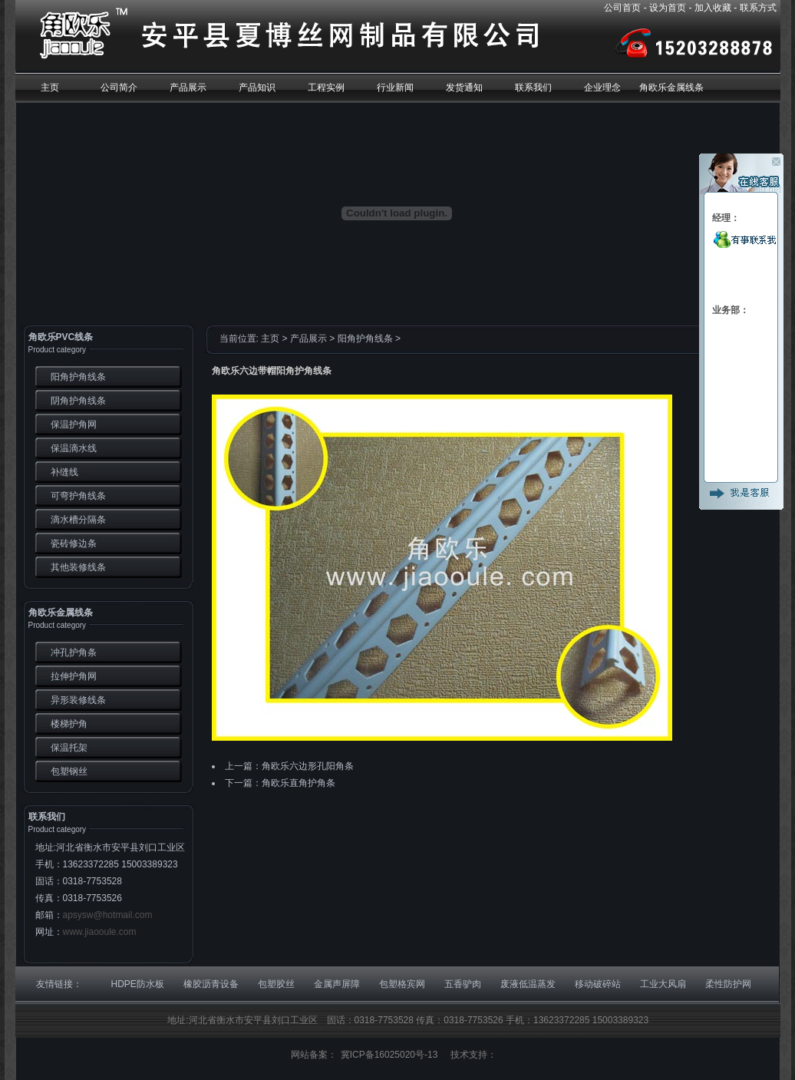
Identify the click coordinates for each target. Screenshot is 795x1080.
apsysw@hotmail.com (108, 915)
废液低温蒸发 (528, 984)
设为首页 (667, 7)
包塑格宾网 (402, 984)
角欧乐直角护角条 (298, 783)
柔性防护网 (728, 984)
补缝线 (64, 472)
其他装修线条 (78, 567)
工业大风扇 (663, 984)
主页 (270, 338)
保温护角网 (74, 424)
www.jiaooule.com (100, 931)
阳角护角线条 (78, 377)
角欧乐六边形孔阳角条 (308, 766)
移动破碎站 (598, 984)
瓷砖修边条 (74, 543)
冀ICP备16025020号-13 (389, 1054)
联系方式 (758, 7)
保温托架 (69, 747)
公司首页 (622, 7)
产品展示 (308, 338)
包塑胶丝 (276, 984)
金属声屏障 (337, 984)
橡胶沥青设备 (211, 984)
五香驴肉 (462, 984)
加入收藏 (712, 7)
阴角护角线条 (78, 400)
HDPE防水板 (137, 984)
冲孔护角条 (74, 652)
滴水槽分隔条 (78, 519)
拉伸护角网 (74, 676)
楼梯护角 (69, 723)
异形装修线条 (78, 700)
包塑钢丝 (69, 771)
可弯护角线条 (78, 495)
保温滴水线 (74, 448)
